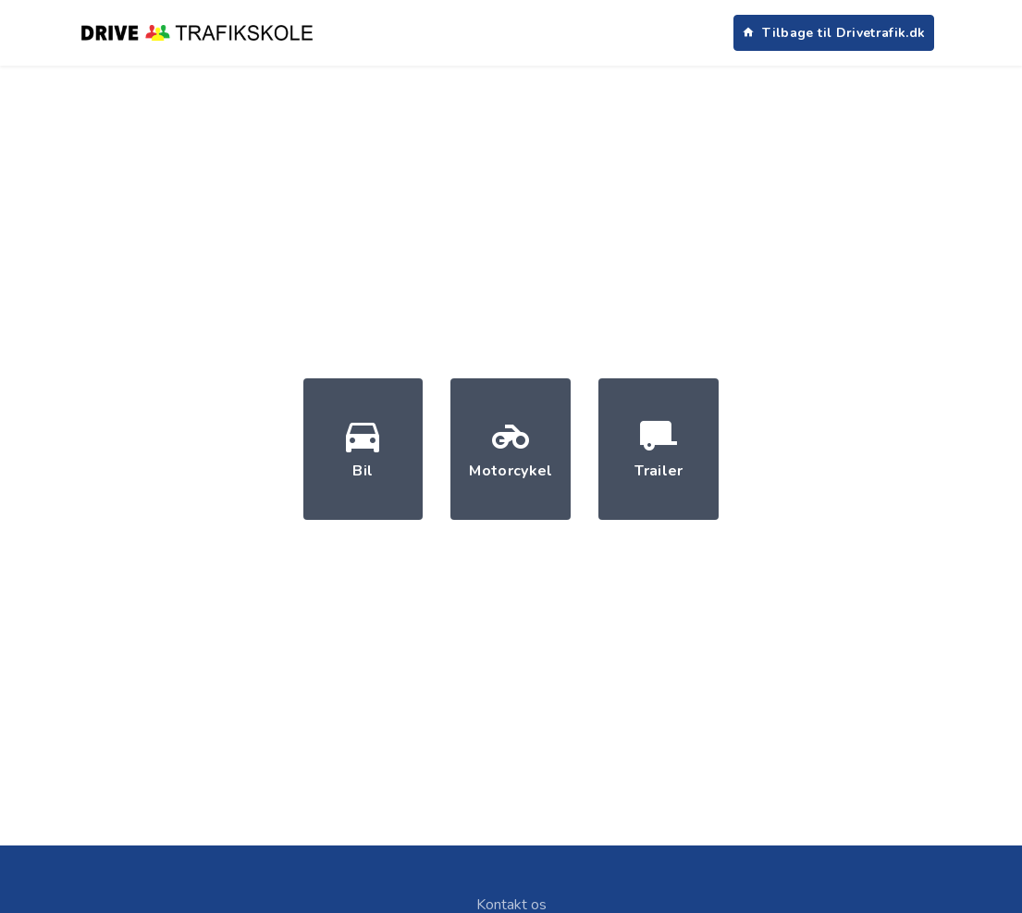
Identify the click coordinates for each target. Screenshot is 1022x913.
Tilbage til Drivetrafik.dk (833, 33)
